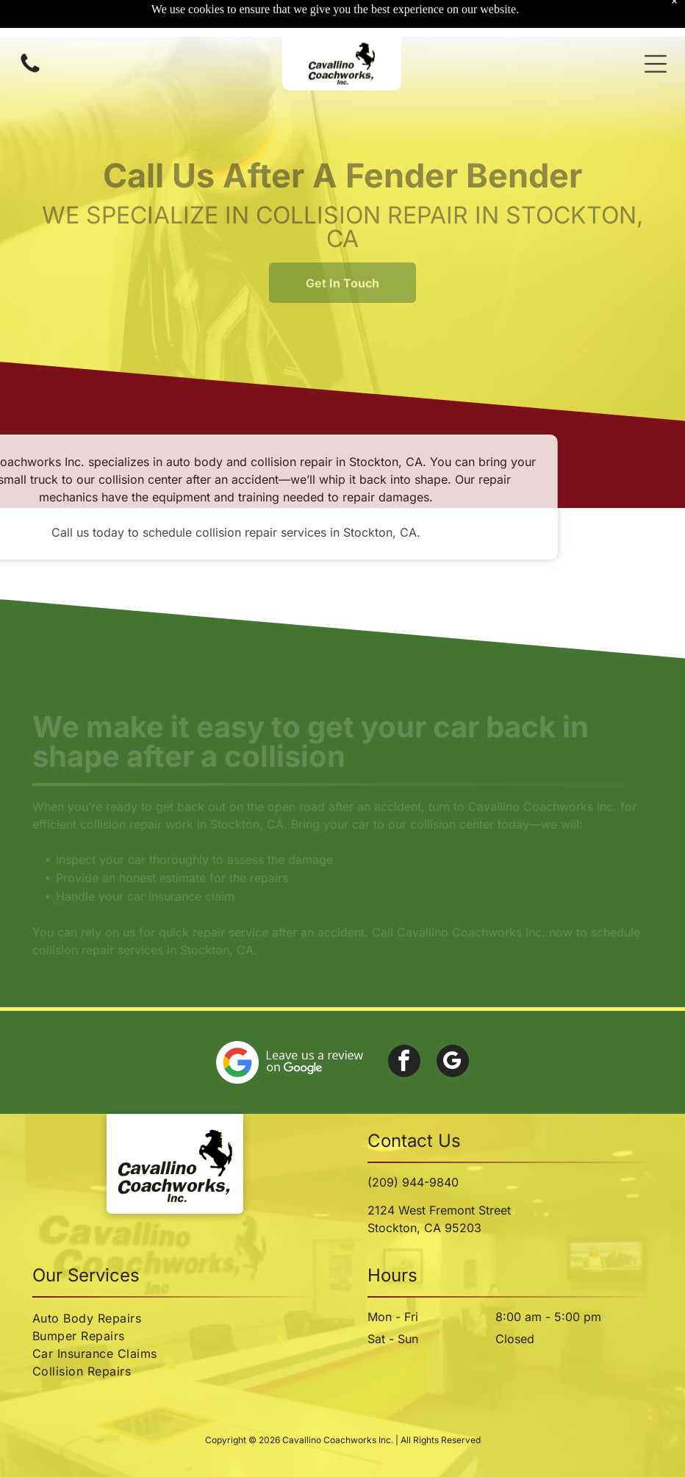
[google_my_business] (453, 1063)
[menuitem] (175, 1318)
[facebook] (404, 1063)
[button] (656, 27)
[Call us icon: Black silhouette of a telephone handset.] (30, 34)
